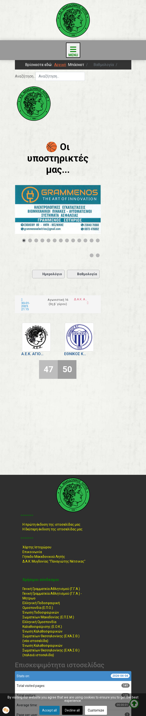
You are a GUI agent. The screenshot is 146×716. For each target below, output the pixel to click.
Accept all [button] (49, 710)
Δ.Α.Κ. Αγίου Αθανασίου (80, 299)
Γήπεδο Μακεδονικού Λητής (43, 557)
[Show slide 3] (36, 240)
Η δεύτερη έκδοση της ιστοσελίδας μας (52, 529)
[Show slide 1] (24, 240)
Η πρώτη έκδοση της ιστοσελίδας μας (51, 524)
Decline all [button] (72, 710)
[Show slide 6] (55, 240)
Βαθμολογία (83, 274)
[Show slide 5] (48, 240)
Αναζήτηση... (25, 76)
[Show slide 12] (91, 240)
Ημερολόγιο (48, 274)
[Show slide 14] (91, 255)
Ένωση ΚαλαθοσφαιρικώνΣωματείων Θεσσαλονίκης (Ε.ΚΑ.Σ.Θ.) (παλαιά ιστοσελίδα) (51, 650)
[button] (5, 710)
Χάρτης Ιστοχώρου (36, 547)
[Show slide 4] (42, 240)
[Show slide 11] (85, 240)
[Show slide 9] (73, 240)
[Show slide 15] (98, 255)
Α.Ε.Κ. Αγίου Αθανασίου (32, 354)
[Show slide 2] (30, 240)
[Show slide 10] (79, 240)
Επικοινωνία (32, 552)
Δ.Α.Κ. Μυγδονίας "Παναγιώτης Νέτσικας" (53, 561)
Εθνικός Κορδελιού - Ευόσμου (75, 354)
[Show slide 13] (98, 240)
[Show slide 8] (67, 240)
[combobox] (60, 76)
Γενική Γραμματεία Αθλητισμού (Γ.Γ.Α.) (51, 589)
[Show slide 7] (61, 240)
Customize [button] (96, 710)
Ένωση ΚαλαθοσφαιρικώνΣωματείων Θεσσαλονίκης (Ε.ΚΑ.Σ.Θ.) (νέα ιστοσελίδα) (51, 636)
